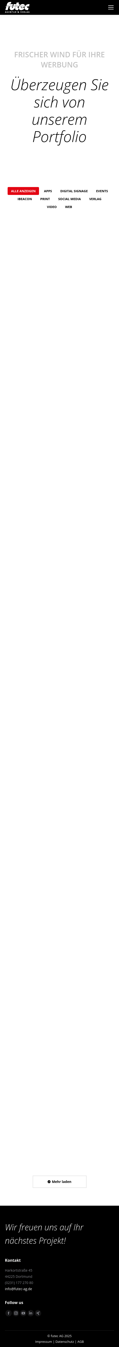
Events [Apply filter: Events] (102, 191)
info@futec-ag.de (18, 1288)
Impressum (43, 1341)
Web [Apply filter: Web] (68, 207)
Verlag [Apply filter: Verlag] (95, 199)
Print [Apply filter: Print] (45, 199)
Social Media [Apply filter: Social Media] (69, 199)
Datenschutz (64, 1341)
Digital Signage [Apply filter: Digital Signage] (74, 191)
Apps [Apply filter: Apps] (48, 191)
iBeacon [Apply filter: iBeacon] (25, 199)
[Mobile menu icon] (111, 7)
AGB (81, 1341)
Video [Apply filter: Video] (52, 207)
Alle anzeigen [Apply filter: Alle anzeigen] (23, 191)
